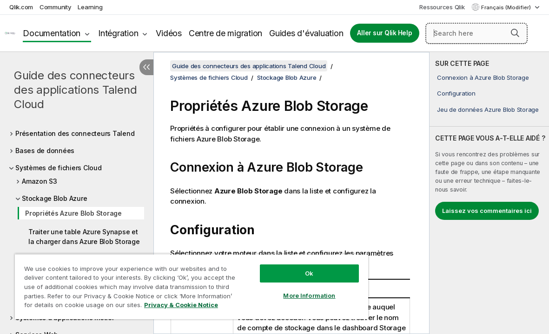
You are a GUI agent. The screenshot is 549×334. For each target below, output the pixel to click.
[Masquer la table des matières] (146, 67)
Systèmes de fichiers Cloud (58, 168)
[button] (515, 33)
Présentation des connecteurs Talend (74, 133)
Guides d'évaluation (306, 33)
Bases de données (44, 150)
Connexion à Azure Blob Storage (483, 77)
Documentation (51, 33)
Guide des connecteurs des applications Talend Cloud (75, 90)
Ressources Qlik (441, 7)
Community (56, 7)
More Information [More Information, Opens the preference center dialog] (280, 288)
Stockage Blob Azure (54, 198)
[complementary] (489, 193)
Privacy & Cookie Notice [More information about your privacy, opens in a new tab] (78, 306)
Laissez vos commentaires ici (487, 210)
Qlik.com (21, 7)
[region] (174, 283)
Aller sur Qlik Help (384, 33)
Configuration (456, 93)
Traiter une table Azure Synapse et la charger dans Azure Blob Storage (84, 236)
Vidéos (169, 33)
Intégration (118, 33)
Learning (90, 7)
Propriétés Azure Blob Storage (73, 213)
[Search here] (476, 33)
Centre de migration (225, 33)
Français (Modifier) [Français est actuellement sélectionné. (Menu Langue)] (506, 7)
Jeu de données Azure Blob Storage (488, 109)
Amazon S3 (39, 181)
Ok (280, 266)
